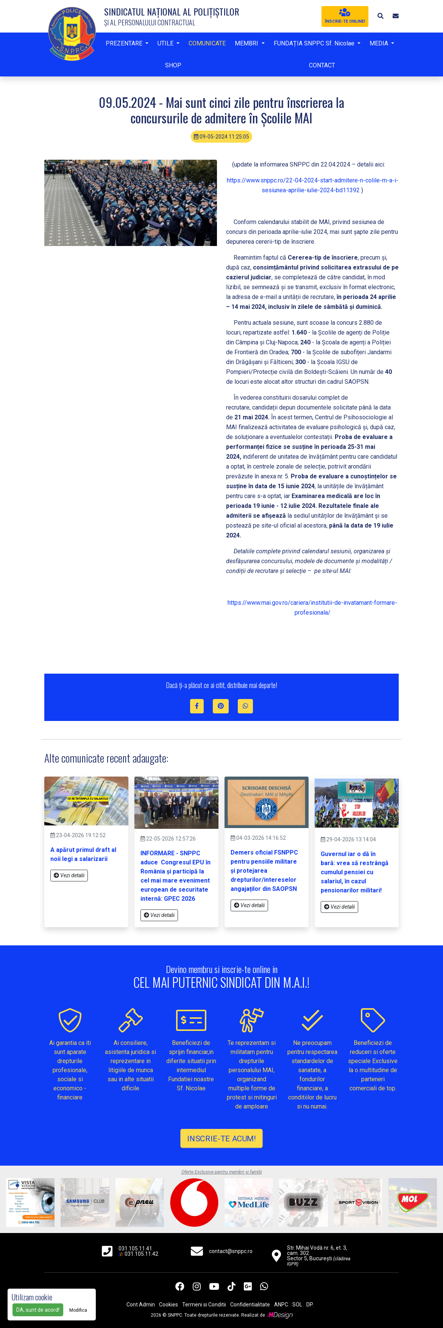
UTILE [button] (166, 43)
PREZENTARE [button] (125, 43)
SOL (297, 1305)
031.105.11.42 (141, 1254)
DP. (310, 1305)
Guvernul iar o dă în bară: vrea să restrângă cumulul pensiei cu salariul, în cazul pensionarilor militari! (354, 872)
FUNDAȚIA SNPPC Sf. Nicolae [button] (315, 43)
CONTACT (322, 65)
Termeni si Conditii (204, 1305)
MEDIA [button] (380, 43)
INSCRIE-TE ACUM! (221, 1138)
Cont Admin (140, 1305)
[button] (380, 16)
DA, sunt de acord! (37, 1310)
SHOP (173, 65)
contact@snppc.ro (231, 1251)
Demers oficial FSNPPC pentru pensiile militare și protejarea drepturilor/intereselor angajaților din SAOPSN (264, 870)
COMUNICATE (207, 43)
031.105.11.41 (135, 1248)
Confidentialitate (250, 1305)
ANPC (281, 1305)
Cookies (168, 1305)
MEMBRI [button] (247, 43)
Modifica (78, 1310)
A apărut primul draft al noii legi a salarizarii (83, 854)
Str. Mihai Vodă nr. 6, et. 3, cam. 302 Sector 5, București (318, 1256)
